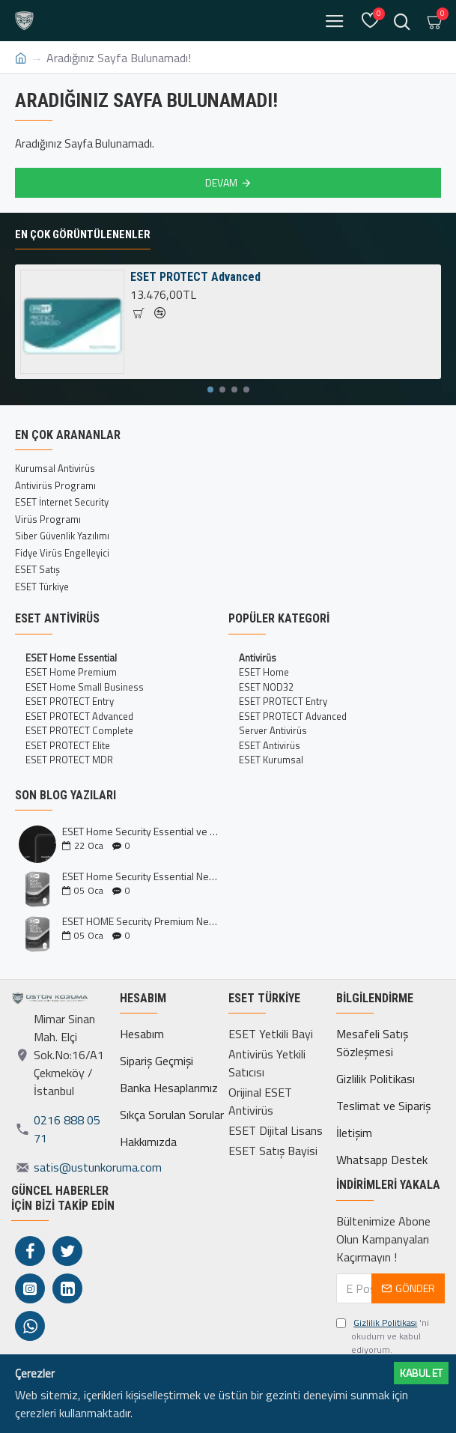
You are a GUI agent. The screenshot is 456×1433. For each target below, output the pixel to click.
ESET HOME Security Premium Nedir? (140, 921)
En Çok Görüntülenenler (83, 234)
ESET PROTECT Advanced (195, 277)
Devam (221, 182)
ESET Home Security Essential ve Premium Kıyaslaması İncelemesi (140, 831)
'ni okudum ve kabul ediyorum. (382, 1336)
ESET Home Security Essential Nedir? (140, 876)
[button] (210, 390)
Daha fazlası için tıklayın (192, 1413)
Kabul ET (421, 1373)
